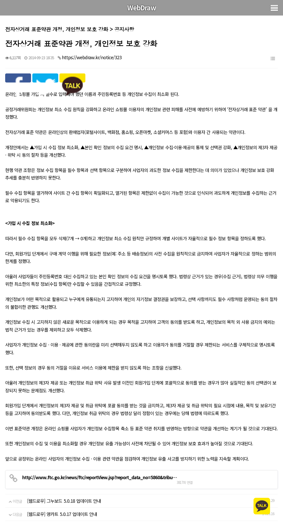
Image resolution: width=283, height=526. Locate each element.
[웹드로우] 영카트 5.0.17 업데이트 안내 (62, 514)
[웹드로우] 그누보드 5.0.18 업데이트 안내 (64, 501)
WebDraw (141, 7)
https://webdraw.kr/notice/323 (92, 57)
